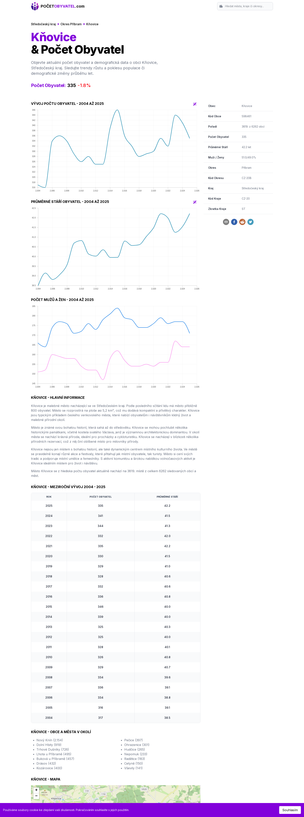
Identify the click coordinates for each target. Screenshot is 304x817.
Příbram (246, 167)
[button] (36, 790)
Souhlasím (290, 810)
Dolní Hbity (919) (48, 745)
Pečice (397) (133, 740)
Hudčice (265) (134, 749)
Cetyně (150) (133, 763)
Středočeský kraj (43, 24)
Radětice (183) (134, 759)
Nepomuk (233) (135, 754)
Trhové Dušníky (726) (52, 749)
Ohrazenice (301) (136, 745)
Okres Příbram (71, 24)
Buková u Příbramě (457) (55, 759)
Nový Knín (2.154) (49, 740)
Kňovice (92, 24)
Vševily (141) (133, 768)
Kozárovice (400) (49, 768)
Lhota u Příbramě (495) (53, 754)
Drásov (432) (46, 763)
